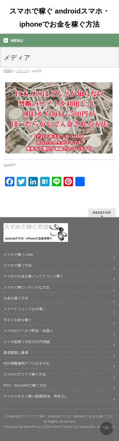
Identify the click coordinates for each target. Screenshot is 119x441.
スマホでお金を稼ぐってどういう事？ (33, 276)
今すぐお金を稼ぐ (18, 320)
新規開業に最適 (16, 353)
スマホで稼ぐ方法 (18, 265)
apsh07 (9, 165)
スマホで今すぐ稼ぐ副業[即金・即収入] (35, 396)
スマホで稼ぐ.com (18, 254)
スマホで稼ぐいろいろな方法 (26, 287)
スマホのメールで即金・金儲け (28, 331)
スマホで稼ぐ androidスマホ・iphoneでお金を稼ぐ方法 (69, 416)
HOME (8, 71)
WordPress (33, 427)
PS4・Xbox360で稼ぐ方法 (25, 385)
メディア (22, 71)
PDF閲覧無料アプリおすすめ (27, 363)
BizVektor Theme (60, 427)
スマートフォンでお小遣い (25, 309)
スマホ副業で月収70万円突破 (27, 342)
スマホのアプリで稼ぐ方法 (25, 374)
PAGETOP (102, 212)
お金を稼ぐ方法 (16, 298)
